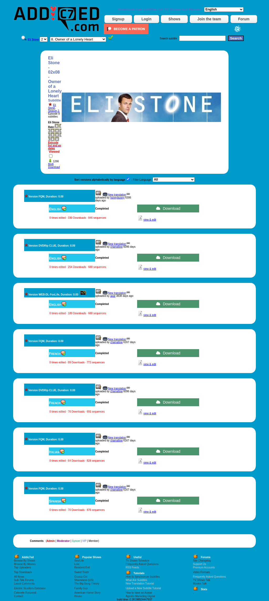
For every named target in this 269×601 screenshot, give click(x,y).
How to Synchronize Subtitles (143, 576)
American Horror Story (87, 592)
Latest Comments (24, 583)
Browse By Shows (24, 560)
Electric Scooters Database (30, 588)
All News (19, 576)
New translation (117, 194)
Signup (118, 19)
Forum (244, 19)
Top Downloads (23, 572)
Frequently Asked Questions (142, 564)
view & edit (149, 219)
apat (112, 295)
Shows (174, 19)
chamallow (116, 246)
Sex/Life (79, 560)
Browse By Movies (24, 564)
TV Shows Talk (201, 580)
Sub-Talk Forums (24, 580)
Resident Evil (82, 567)
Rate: (51, 127)
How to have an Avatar (139, 592)
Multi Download (54, 166)
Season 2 (53, 110)
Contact (18, 596)
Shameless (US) (84, 580)
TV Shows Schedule (137, 560)
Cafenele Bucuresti (25, 592)
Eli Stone (52, 106)
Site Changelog (202, 560)
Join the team (209, 19)
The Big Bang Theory (86, 583)
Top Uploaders (22, 567)
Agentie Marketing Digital (140, 596)
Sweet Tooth (81, 572)
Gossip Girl (80, 576)
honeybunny (117, 197)
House (78, 596)
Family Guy (81, 588)
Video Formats (201, 572)
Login (146, 19)
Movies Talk (199, 583)
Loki (76, 564)
